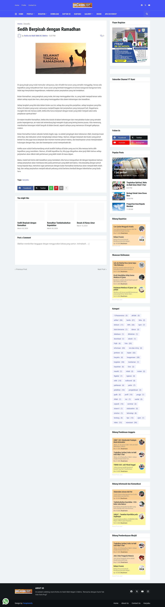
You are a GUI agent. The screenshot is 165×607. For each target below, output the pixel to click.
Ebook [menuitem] (99, 14)
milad (129, 371)
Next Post (101, 269)
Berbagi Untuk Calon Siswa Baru (137, 194)
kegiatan (119, 362)
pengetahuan (135, 390)
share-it (118, 408)
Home (17, 5)
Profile (24, 5)
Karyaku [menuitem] (77, 14)
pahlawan (119, 385)
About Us (125, 603)
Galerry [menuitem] (88, 14)
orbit (117, 380)
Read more (124, 233)
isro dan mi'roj (135, 348)
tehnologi (132, 413)
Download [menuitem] (55, 14)
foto (128, 343)
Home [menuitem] (21, 14)
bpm (142, 325)
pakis (131, 385)
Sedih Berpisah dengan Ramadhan (26, 224)
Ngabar (118, 376)
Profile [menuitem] (30, 14)
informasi (119, 348)
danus (135, 329)
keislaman (133, 362)
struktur (118, 413)
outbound (130, 380)
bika (142, 320)
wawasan (131, 422)
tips (130, 418)
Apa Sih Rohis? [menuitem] (111, 14)
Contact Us (32, 5)
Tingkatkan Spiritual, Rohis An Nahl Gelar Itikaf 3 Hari (137, 183)
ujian (141, 418)
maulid (118, 371)
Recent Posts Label (116, 246)
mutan (141, 371)
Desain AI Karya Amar (86, 223)
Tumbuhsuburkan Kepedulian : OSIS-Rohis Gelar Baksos (125, 503)
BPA (130, 325)
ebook (132, 339)
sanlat (138, 399)
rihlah (117, 399)
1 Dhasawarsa (121, 315)
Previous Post (21, 269)
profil (128, 394)
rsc (128, 399)
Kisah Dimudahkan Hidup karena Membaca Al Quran (124, 276)
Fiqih (117, 343)
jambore (118, 353)
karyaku (27, 24)
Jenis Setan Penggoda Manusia (124, 556)
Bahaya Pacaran (119, 237)
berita (131, 320)
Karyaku (147, 603)
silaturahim (132, 408)
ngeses (130, 376)
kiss (131, 366)
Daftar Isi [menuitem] (66, 14)
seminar (132, 404)
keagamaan (133, 357)
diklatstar (133, 334)
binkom (118, 325)
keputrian (119, 366)
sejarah (118, 404)
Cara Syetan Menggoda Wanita (123, 227)
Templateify (28, 603)
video (118, 422)
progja (140, 394)
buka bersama (120, 329)
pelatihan (119, 390)
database (119, 334)
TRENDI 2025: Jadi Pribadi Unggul (124, 465)
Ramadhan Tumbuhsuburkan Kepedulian (58, 224)
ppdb (117, 394)
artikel (118, 320)
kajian (131, 353)
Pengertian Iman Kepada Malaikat (136, 205)
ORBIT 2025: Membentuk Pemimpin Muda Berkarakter (125, 441)
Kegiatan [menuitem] (41, 14)
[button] (17, 14)
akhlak (136, 315)
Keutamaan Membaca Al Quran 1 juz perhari (129, 171)
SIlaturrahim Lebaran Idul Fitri (123, 492)
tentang (118, 418)
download (119, 339)
